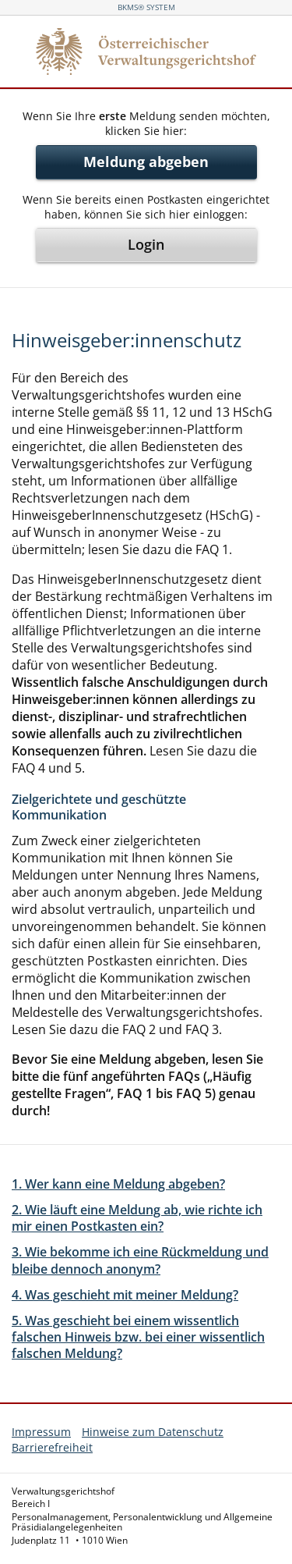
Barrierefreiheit (52, 1447)
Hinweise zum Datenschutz (152, 1431)
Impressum (41, 1431)
